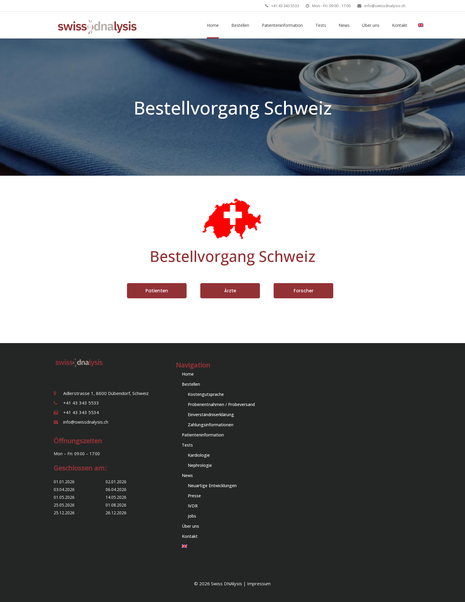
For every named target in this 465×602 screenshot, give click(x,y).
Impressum (259, 583)
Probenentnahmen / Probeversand (221, 404)
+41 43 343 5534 (81, 412)
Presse (194, 495)
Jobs (192, 516)
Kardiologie (199, 455)
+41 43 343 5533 (285, 5)
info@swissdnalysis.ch (384, 5)
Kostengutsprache (206, 394)
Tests (187, 445)
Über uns (190, 526)
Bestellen (191, 384)
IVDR (193, 506)
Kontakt (190, 536)
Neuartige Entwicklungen (212, 485)
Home (188, 374)
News (187, 475)
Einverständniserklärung (211, 414)
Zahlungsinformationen (210, 424)
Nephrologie (200, 465)
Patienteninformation (203, 435)
